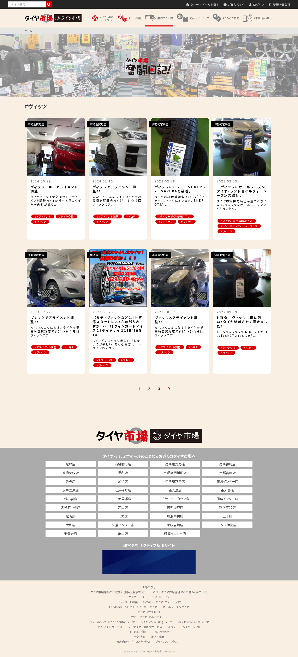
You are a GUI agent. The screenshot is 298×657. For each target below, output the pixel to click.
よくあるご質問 (138, 632)
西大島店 (175, 490)
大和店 (71, 524)
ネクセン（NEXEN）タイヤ (193, 622)
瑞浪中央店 (175, 516)
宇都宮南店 (227, 472)
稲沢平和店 (227, 507)
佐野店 (71, 481)
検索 (49, 4)
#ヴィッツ (40, 222)
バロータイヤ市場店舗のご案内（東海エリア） (180, 592)
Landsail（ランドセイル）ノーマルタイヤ (133, 607)
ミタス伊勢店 (227, 524)
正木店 (227, 516)
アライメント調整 (127, 602)
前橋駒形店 (123, 464)
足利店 (123, 472)
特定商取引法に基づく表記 (133, 642)
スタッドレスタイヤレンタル (184, 627)
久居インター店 (123, 524)
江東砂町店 (123, 490)
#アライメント (43, 216)
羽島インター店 (227, 498)
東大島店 (227, 490)
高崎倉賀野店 (175, 464)
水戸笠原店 (70, 490)
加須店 (123, 481)
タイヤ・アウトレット (149, 612)
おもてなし (149, 587)
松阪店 (71, 516)
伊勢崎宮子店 (175, 481)
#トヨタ (131, 216)
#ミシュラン (166, 222)
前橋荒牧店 (70, 472)
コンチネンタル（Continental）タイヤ (112, 622)
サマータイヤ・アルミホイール (149, 617)
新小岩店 (70, 498)
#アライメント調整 (108, 216)
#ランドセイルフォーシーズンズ (239, 226)
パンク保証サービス (110, 627)
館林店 (71, 464)
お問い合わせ (161, 632)
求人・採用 (157, 637)
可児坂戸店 (175, 507)
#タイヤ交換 (66, 216)
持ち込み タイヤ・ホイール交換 (162, 602)
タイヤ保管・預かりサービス (145, 627)
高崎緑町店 (227, 464)
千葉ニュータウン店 (175, 498)
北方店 (123, 516)
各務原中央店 (71, 507)
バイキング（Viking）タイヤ (156, 622)
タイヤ (132, 597)
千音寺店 (70, 533)
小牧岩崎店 (175, 524)
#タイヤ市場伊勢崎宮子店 (174, 216)
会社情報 (139, 637)
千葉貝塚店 (123, 498)
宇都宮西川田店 (175, 472)
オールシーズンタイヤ (175, 607)
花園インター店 (227, 481)
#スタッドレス (105, 360)
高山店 (123, 507)
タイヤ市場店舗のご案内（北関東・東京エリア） (118, 592)
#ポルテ (126, 360)
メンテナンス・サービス (156, 597)
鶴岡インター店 (175, 533)
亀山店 (123, 533)
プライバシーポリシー (168, 642)
